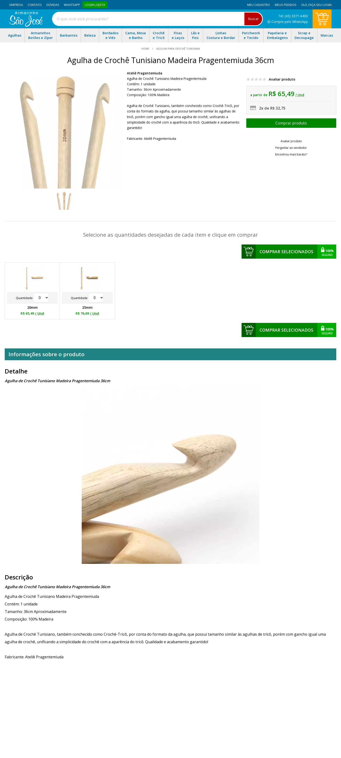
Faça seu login (320, 5)
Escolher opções (291, 123)
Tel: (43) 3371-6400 (293, 16)
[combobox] (157, 19)
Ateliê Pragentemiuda (144, 73)
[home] (25, 25)
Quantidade (32, 298)
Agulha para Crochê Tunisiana (178, 48)
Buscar (253, 19)
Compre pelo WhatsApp (288, 21)
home (145, 48)
